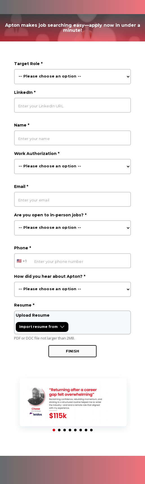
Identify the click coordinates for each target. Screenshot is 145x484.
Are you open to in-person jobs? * (50, 214)
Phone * (22, 247)
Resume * (24, 305)
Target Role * (28, 63)
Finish (72, 351)
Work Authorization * (36, 153)
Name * (21, 125)
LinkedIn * (24, 92)
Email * (21, 186)
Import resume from (43, 328)
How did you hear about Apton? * (49, 276)
